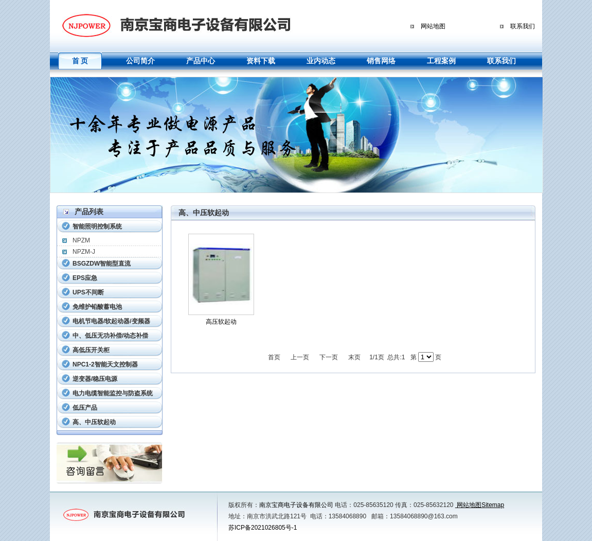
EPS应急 (85, 278)
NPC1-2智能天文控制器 (105, 364)
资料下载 (260, 61)
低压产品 (85, 407)
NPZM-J (84, 251)
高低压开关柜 (91, 350)
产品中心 (200, 61)
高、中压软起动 (94, 422)
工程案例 (441, 61)
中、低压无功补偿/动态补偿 (110, 335)
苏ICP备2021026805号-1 (262, 527)
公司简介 (140, 61)
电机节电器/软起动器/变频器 (111, 321)
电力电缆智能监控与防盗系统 (113, 393)
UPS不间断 (88, 292)
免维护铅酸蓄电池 (97, 306)
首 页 (80, 61)
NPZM (81, 240)
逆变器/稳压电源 (95, 378)
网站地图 (433, 26)
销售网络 (381, 61)
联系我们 (522, 26)
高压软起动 (221, 321)
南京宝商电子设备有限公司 (296, 505)
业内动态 (321, 61)
